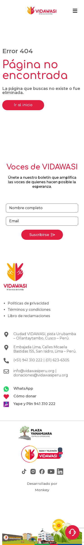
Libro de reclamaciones (29, 316)
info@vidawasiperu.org (33, 371)
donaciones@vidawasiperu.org (40, 375)
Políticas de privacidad (28, 303)
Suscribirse (39, 235)
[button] (75, 11)
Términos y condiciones (29, 309)
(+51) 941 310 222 (28, 360)
